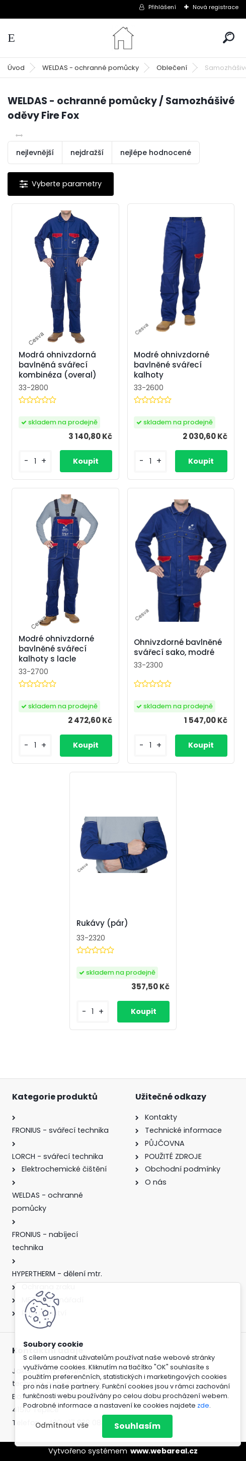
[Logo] (123, 38)
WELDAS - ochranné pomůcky (90, 67)
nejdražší (87, 153)
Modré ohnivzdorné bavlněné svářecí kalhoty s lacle (56, 649)
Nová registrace (215, 7)
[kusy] (35, 461)
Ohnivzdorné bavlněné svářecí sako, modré (178, 647)
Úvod (16, 67)
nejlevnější (35, 153)
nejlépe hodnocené (155, 153)
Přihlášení (162, 7)
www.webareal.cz (164, 1451)
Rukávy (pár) (102, 923)
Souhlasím (137, 1426)
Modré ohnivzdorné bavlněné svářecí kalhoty (171, 365)
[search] (228, 37)
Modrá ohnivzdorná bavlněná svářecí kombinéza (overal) (58, 365)
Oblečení (171, 67)
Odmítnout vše (62, 1425)
